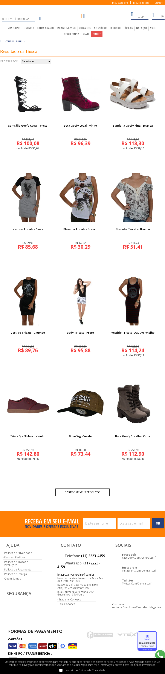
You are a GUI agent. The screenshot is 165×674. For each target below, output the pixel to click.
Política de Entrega (15, 574)
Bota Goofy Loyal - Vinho (80, 125)
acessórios (100, 28)
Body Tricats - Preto (80, 333)
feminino (29, 28)
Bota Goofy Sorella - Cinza (133, 436)
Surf (153, 28)
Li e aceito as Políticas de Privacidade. (85, 670)
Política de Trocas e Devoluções (15, 563)
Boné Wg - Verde (80, 436)
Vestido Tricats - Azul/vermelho (132, 333)
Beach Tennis (71, 34)
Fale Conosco (67, 604)
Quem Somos (12, 578)
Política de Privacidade (18, 553)
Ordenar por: (9, 61)
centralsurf (13, 41)
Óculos (128, 28)
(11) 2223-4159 (93, 555)
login (138, 15)
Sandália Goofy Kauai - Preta (27, 125)
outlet (97, 34)
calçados (85, 28)
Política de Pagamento (18, 569)
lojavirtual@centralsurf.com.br (75, 575)
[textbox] (18, 19)
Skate (86, 34)
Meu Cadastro (120, 2)
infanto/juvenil (66, 28)
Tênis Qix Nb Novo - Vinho (27, 436)
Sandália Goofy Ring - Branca (133, 125)
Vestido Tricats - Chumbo (28, 333)
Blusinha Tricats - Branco (80, 229)
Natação (141, 28)
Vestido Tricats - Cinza (28, 229)
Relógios (115, 28)
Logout (158, 2)
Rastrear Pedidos (14, 557)
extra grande (45, 28)
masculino (14, 28)
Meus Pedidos (141, 2)
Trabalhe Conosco (70, 599)
